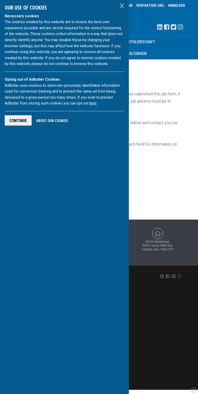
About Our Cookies (52, 120)
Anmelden (176, 5)
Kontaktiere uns (150, 5)
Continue (18, 120)
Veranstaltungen (130, 53)
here (93, 103)
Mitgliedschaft (140, 41)
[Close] (194, 382)
